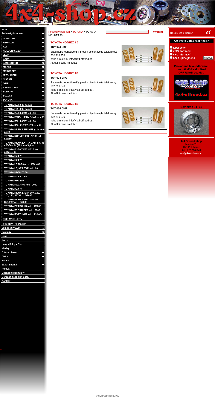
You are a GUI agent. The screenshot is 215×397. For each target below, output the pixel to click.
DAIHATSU (24, 38)
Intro (4, 29)
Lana (4, 236)
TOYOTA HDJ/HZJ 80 (16, 172)
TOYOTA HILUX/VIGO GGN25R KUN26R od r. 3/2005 (21, 200)
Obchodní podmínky (13, 272)
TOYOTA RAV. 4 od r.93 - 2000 (20, 184)
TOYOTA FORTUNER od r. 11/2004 (23, 214)
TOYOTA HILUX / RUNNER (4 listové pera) (24, 130)
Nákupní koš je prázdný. (181, 33)
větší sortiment (181, 51)
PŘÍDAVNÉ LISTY (12, 219)
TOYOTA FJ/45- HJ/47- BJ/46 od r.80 (24, 117)
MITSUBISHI (24, 75)
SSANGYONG (24, 87)
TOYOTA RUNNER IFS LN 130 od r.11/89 (22, 137)
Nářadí (5, 260)
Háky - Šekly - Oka (12, 244)
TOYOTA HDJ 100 (14, 180)
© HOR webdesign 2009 (107, 396)
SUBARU (24, 91)
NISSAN (24, 79)
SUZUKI (24, 95)
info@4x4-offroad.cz (191, 153)
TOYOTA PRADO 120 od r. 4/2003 (22, 206)
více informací (180, 54)
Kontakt (6, 281)
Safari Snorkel (23, 264)
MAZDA (24, 67)
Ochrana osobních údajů (15, 277)
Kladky (5, 248)
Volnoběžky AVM (23, 228)
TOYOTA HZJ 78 (13, 156)
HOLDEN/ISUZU (24, 50)
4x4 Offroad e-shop (3, 0)
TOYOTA (24, 99)
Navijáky (23, 232)
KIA (24, 46)
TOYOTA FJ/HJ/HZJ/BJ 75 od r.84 (22, 125)
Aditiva (6, 268)
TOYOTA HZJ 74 (13, 188)
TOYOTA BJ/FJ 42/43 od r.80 (20, 113)
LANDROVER (24, 63)
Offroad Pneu (23, 252)
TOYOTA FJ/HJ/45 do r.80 (18, 109)
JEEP (24, 55)
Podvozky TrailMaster (23, 223)
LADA (24, 59)
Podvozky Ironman (23, 33)
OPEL (24, 83)
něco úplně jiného (182, 58)
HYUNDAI (24, 42)
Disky (23, 256)
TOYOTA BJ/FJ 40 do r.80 (18, 105)
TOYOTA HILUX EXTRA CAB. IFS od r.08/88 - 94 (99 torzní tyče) (24, 144)
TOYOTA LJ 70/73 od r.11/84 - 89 (22, 164)
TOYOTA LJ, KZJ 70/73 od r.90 (21, 168)
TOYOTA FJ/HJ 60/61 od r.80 (20, 121)
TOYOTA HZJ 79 (13, 160)
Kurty (5, 240)
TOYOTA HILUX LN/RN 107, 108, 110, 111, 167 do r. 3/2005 (22, 194)
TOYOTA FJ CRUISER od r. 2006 (22, 210)
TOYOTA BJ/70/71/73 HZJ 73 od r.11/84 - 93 (21, 150)
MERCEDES (24, 71)
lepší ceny (178, 47)
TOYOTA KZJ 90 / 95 (15, 176)
